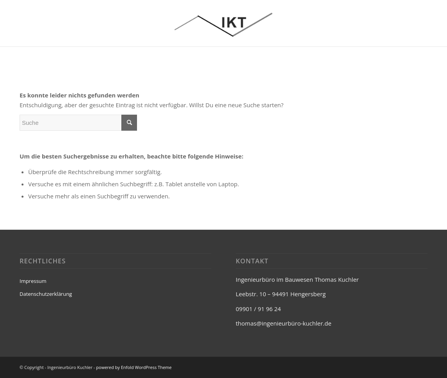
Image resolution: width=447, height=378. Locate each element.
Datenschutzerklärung (46, 293)
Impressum (33, 280)
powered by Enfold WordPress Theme (134, 367)
